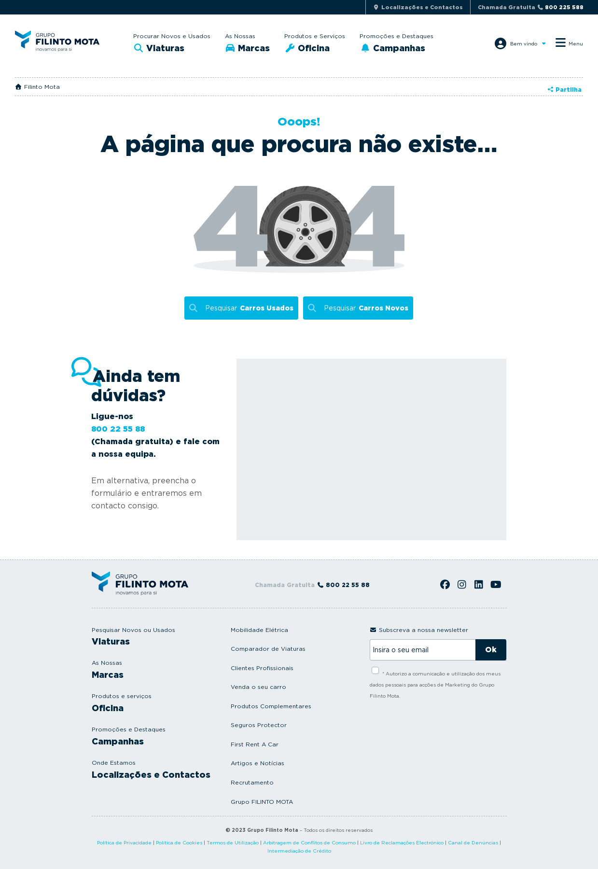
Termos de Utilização (233, 842)
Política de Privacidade (124, 842)
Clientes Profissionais (262, 668)
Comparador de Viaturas (268, 648)
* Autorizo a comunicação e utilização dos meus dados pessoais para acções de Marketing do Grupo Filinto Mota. (435, 685)
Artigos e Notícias (257, 763)
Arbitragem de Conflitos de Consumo (309, 842)
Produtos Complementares (271, 706)
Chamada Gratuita (531, 7)
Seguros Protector (259, 725)
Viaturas (159, 48)
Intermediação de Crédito (299, 851)
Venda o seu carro (258, 686)
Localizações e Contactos (151, 775)
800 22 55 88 (118, 429)
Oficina (307, 48)
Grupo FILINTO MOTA (262, 801)
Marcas (247, 48)
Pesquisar (249, 308)
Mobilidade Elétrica (259, 629)
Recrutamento (252, 782)
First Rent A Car (254, 744)
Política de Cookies (179, 842)
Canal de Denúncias (473, 842)
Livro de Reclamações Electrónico (402, 842)
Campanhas (392, 48)
